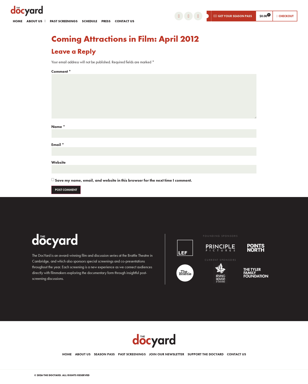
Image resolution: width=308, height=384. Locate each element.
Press (106, 21)
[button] (231, 16)
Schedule (89, 21)
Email (57, 145)
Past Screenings (64, 21)
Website (58, 162)
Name (58, 127)
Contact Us (124, 21)
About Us (36, 21)
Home (17, 21)
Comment (61, 71)
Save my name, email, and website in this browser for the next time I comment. (123, 180)
